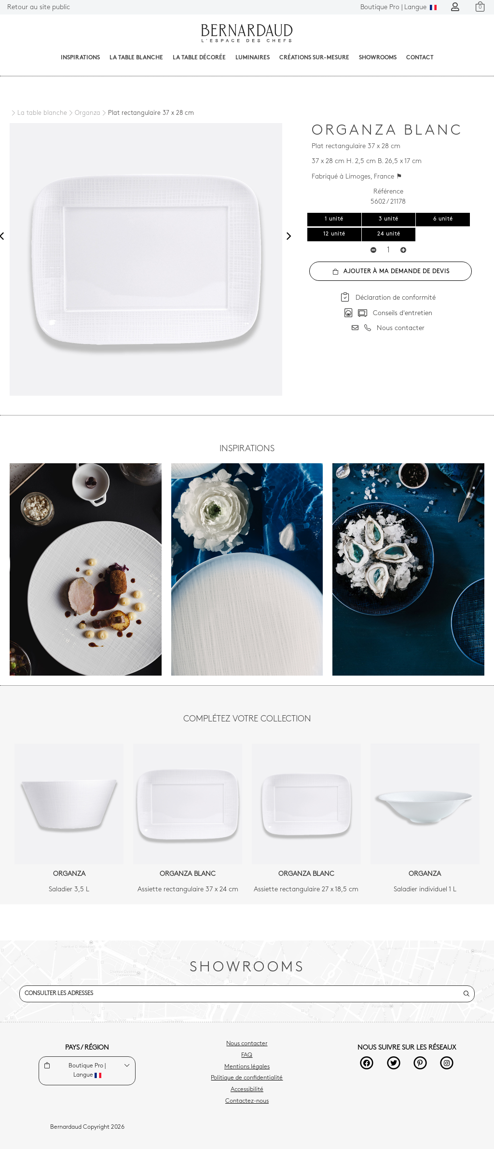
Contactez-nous (247, 1101)
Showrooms (378, 58)
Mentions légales (247, 1067)
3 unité (388, 219)
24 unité (388, 234)
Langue (398, 7)
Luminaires (252, 58)
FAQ (246, 1055)
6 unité (443, 219)
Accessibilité (247, 1090)
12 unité (334, 234)
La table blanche (136, 58)
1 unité (334, 219)
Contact (420, 58)
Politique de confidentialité (247, 1078)
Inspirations (80, 58)
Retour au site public (38, 7)
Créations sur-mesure (314, 58)
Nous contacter (246, 1044)
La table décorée (199, 58)
